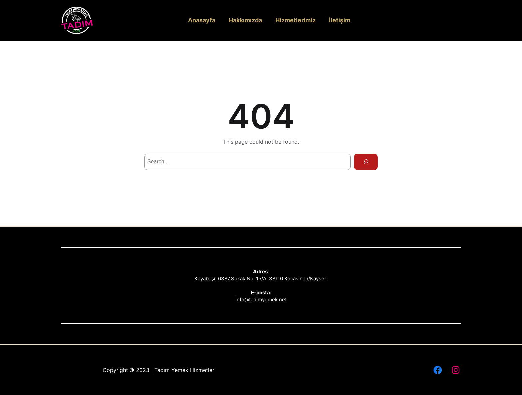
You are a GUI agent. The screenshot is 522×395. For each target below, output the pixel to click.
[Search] (366, 162)
